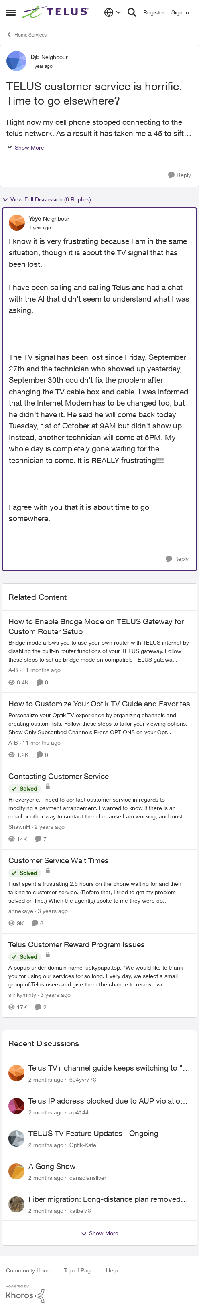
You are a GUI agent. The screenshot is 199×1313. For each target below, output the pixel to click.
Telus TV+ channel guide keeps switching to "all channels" (109, 1068)
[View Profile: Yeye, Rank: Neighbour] (17, 223)
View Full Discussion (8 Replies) (46, 199)
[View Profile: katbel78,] (16, 1204)
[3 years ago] (51, 910)
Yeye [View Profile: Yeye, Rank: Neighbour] (35, 218)
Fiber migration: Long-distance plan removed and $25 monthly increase (104, 1199)
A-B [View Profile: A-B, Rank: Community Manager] (13, 669)
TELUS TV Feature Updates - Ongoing (93, 1133)
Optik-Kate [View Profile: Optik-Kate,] (82, 1144)
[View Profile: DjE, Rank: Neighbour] (16, 61)
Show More (25, 147)
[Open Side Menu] (11, 12)
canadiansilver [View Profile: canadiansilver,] (87, 1177)
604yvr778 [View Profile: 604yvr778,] (82, 1079)
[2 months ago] (45, 1079)
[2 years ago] (48, 826)
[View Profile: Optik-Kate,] (16, 1138)
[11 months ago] (40, 670)
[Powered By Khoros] (99, 1294)
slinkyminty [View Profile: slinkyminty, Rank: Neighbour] (22, 994)
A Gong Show (51, 1166)
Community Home (29, 1270)
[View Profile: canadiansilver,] (16, 1171)
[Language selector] (112, 12)
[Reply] (180, 175)
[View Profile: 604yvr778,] (16, 1073)
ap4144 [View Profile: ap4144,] (79, 1111)
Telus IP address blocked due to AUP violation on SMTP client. (106, 1101)
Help (112, 1270)
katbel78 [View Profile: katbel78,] (80, 1210)
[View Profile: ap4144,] (16, 1106)
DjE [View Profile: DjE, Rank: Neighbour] (34, 56)
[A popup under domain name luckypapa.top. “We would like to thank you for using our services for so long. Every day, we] (99, 975)
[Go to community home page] (56, 12)
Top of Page (79, 1270)
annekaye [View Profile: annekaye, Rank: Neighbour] (20, 910)
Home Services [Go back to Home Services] (26, 34)
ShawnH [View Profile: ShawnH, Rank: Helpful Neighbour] (19, 826)
